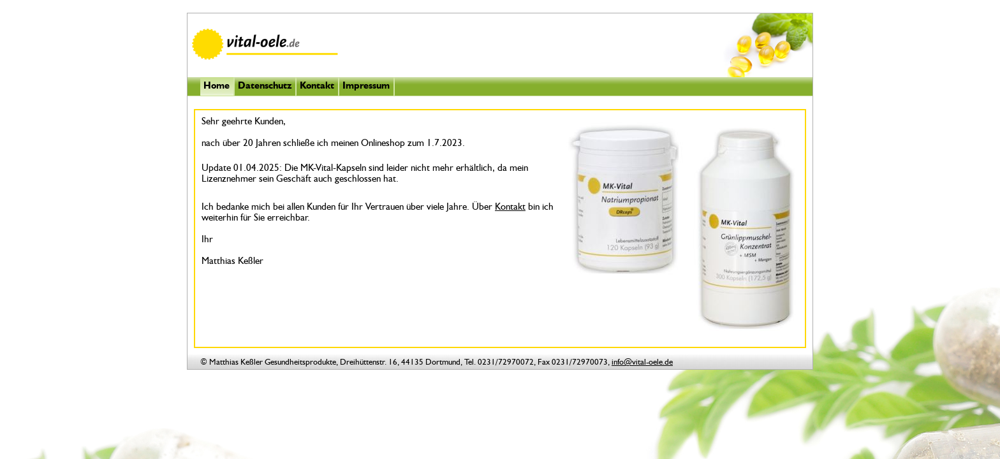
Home (216, 86)
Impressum (366, 86)
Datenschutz (264, 86)
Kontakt (317, 86)
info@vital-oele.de (642, 362)
